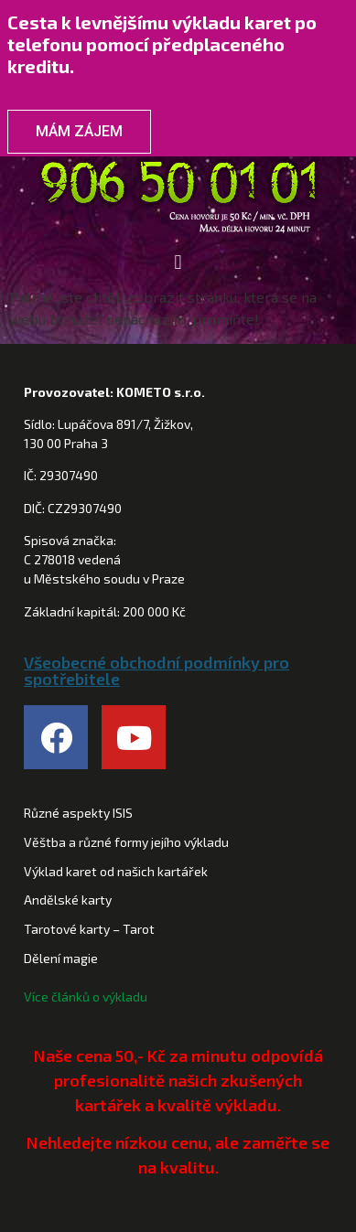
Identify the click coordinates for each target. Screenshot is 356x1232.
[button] (178, 262)
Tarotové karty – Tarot (89, 929)
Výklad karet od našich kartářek (116, 871)
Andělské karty (68, 899)
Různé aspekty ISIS (78, 812)
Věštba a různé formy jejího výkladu (126, 842)
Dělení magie (61, 958)
